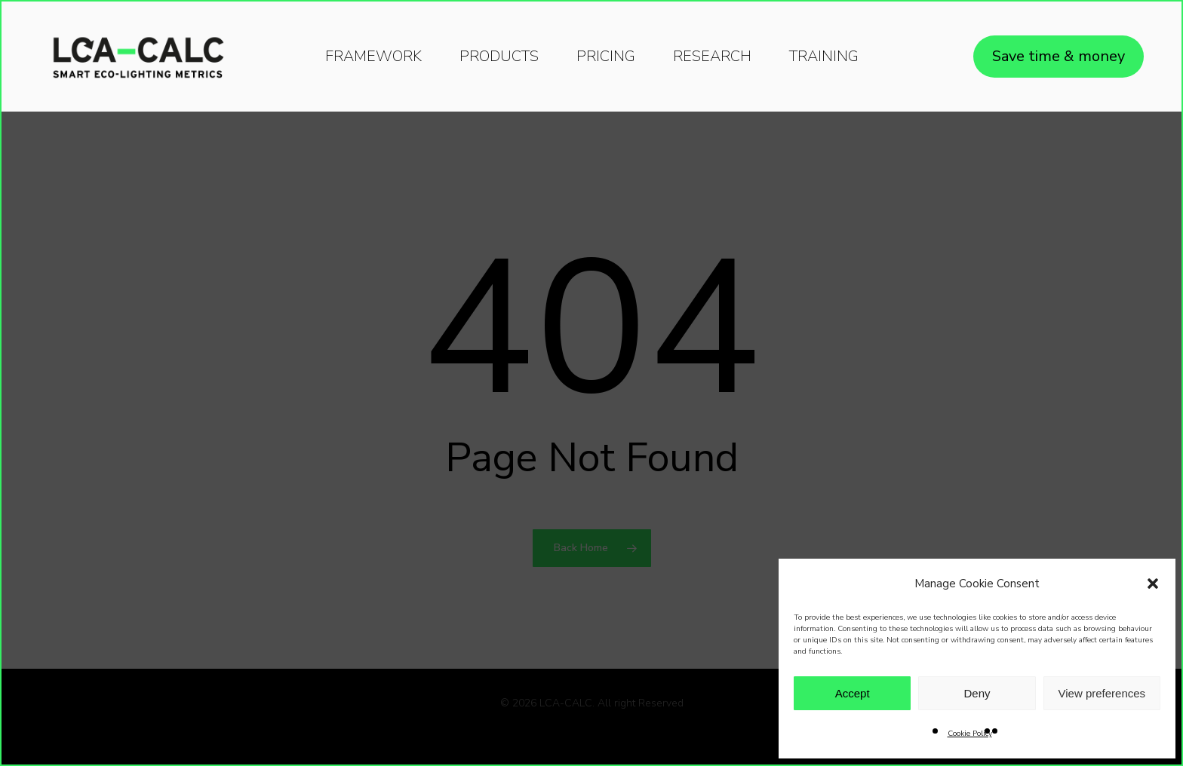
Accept (852, 693)
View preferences (1102, 693)
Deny (976, 693)
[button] (1152, 583)
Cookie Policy (970, 733)
